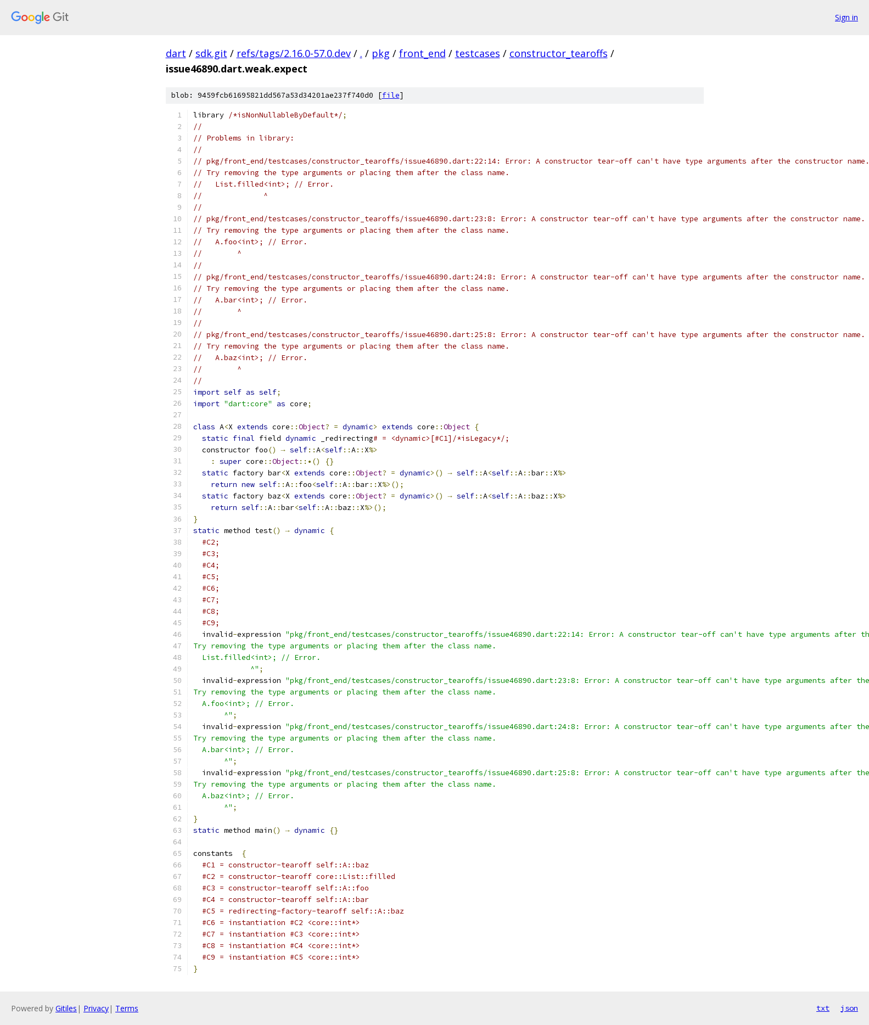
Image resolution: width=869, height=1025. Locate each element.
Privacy (96, 1008)
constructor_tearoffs (558, 53)
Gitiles (66, 1008)
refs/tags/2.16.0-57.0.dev (294, 53)
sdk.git (211, 53)
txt (822, 1008)
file (391, 95)
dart (176, 53)
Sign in (846, 17)
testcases (477, 53)
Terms (126, 1008)
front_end (422, 53)
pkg (381, 53)
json (849, 1008)
